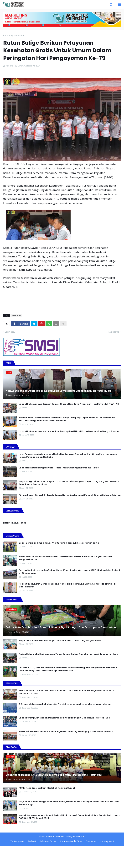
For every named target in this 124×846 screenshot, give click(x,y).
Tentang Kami (17, 841)
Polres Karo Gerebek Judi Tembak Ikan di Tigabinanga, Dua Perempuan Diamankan (61, 627)
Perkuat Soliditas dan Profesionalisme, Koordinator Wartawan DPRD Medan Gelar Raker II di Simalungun (69, 572)
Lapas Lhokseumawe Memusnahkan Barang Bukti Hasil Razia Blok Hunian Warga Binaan (69, 431)
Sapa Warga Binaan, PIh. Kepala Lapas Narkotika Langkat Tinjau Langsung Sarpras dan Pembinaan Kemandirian (69, 483)
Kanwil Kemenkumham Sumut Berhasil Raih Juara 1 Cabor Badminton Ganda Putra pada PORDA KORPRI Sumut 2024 (69, 817)
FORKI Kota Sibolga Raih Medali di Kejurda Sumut (47, 788)
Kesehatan (19, 35)
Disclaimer (91, 841)
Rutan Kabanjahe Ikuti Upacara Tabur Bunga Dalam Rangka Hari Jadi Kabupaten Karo (68, 654)
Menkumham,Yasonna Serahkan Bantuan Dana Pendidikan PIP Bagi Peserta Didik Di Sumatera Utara (66, 692)
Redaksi (32, 841)
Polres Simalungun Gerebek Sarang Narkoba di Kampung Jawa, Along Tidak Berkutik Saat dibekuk (67, 585)
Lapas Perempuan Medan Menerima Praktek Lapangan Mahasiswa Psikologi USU (64, 717)
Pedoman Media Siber (71, 841)
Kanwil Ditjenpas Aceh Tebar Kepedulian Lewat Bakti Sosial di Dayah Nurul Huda (58, 391)
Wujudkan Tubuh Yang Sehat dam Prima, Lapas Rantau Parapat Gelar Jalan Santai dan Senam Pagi (69, 803)
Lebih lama (113, 331)
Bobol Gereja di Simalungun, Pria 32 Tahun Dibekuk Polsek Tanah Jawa (59, 543)
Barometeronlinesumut (52, 836)
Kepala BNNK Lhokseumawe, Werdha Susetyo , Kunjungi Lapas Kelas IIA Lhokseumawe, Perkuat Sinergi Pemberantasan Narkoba (67, 419)
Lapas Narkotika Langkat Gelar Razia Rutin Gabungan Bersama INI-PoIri (60, 467)
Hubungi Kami (107, 841)
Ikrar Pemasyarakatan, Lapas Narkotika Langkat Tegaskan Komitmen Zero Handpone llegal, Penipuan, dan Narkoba (68, 455)
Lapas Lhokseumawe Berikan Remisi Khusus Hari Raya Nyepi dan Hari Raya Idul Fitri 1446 (69, 404)
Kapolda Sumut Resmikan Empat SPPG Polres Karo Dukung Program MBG (60, 640)
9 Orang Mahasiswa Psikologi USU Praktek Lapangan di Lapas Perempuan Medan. (65, 704)
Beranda (7, 35)
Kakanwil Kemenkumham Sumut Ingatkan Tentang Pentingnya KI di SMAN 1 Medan (66, 731)
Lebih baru (10, 331)
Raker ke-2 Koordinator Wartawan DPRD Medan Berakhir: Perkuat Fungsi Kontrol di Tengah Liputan (66, 558)
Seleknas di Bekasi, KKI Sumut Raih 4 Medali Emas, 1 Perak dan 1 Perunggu (54, 775)
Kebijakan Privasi (48, 841)
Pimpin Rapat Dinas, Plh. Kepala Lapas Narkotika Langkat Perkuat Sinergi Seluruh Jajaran (70, 495)
